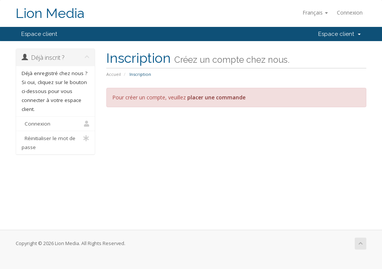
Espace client (39, 34)
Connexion (350, 12)
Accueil (113, 74)
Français (315, 12)
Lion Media (50, 13)
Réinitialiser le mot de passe (55, 142)
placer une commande (216, 97)
